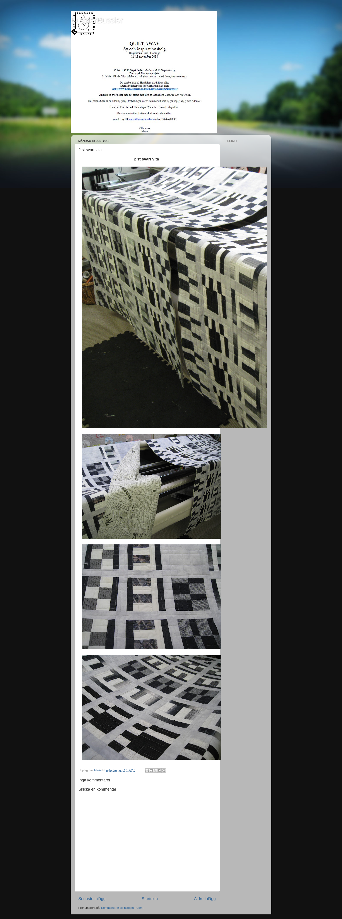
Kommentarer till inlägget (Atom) (122, 907)
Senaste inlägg (92, 898)
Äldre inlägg (205, 898)
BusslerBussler (97, 20)
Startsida (150, 898)
